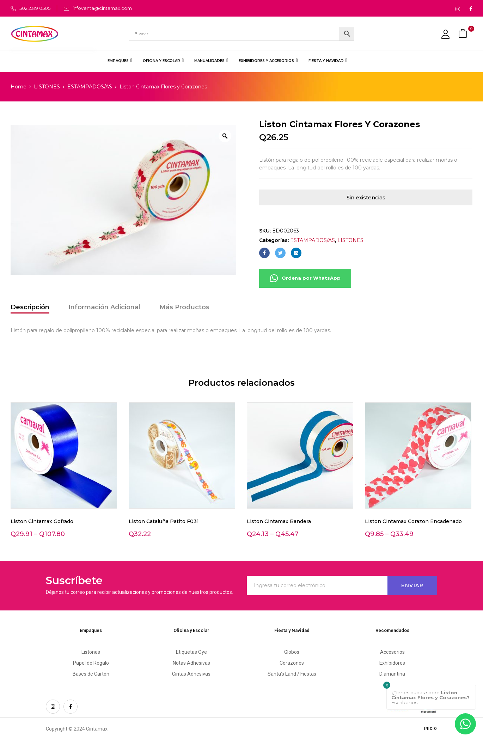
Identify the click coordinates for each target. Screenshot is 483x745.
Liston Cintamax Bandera (279, 521)
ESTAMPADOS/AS (89, 86)
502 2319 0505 (34, 8)
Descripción (30, 307)
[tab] (30, 308)
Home (18, 86)
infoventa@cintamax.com (102, 8)
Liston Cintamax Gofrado (42, 521)
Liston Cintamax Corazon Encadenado (413, 521)
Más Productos (184, 307)
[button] (463, 34)
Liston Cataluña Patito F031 (164, 521)
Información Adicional (104, 307)
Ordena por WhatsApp (305, 278)
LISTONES (47, 86)
